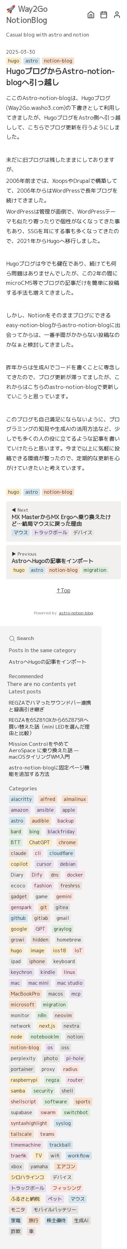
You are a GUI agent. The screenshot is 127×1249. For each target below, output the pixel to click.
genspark (21, 907)
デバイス (61, 1177)
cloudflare (61, 853)
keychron (21, 972)
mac (15, 983)
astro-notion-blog (76, 613)
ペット (55, 1199)
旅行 (33, 1220)
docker (75, 875)
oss (65, 1047)
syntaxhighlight (29, 1123)
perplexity (23, 1058)
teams (47, 1134)
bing (34, 831)
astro (31, 60)
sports (83, 1101)
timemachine (26, 1145)
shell (67, 1090)
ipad (16, 961)
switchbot (76, 1112)
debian (68, 864)
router (75, 1080)
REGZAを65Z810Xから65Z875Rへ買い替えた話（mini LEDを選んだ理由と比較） (49, 726)
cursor (44, 864)
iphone (37, 961)
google (19, 929)
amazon (19, 810)
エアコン (65, 1166)
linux (69, 972)
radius (70, 1069)
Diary (17, 875)
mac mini (38, 983)
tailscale (21, 1134)
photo (51, 1058)
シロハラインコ (27, 1177)
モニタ (18, 1209)
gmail (63, 918)
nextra (71, 1026)
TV (38, 1155)
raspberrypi (24, 1080)
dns (55, 875)
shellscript (23, 1101)
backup (66, 820)
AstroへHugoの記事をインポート (47, 661)
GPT (40, 929)
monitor (20, 1015)
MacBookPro (25, 993)
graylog (62, 929)
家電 (15, 1220)
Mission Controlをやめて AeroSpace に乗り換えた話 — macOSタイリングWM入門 (44, 750)
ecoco (18, 885)
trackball (60, 1145)
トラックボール (27, 1188)
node (16, 1036)
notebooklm (45, 1036)
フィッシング (66, 1188)
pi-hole (75, 1058)
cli (38, 853)
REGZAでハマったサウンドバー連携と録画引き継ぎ (50, 706)
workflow (79, 1155)
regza (52, 1080)
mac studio (70, 983)
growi (17, 939)
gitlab (41, 918)
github (18, 918)
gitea (62, 907)
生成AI (81, 1220)
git (43, 907)
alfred (47, 799)
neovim (63, 1015)
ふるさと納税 (25, 1199)
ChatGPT (39, 842)
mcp (76, 993)
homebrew (69, 939)
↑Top (63, 590)
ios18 (59, 950)
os (50, 1047)
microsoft (23, 1004)
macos (55, 993)
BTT (16, 842)
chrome (67, 842)
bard (16, 831)
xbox (16, 1166)
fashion (43, 885)
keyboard (64, 961)
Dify (37, 875)
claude (18, 853)
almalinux (75, 799)
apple (68, 810)
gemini (64, 896)
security (43, 1090)
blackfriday (61, 831)
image (37, 950)
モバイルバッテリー (55, 1209)
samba (18, 1090)
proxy (48, 1069)
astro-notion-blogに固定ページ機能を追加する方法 (49, 771)
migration (54, 1004)
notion (75, 1036)
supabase (21, 1112)
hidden (40, 939)
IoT (78, 950)
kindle (48, 972)
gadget (19, 896)
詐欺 (15, 1231)
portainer (22, 1069)
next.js (47, 1026)
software (56, 1101)
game (42, 896)
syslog (63, 1123)
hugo (13, 60)
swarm (48, 1112)
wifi (54, 1155)
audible (40, 820)
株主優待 (56, 1220)
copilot (19, 864)
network (21, 1026)
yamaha (39, 1166)
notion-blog (58, 60)
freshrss (70, 885)
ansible (45, 810)
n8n (42, 1015)
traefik (19, 1155)
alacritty (21, 799)
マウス (77, 1199)
